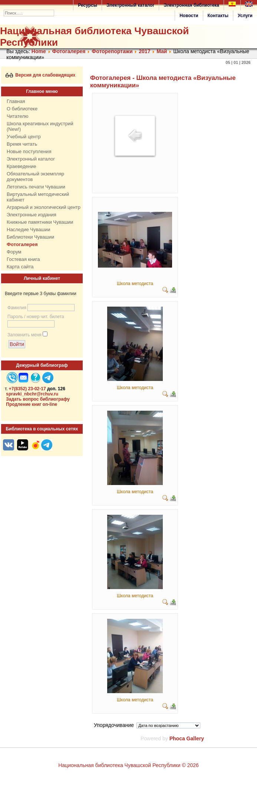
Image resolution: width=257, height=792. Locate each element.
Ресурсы (87, 5)
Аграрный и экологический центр (43, 207)
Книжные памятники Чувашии (40, 222)
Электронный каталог (130, 5)
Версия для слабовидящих (41, 75)
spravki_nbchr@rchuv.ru (32, 394)
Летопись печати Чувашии (36, 187)
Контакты (218, 15)
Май (161, 51)
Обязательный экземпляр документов (35, 176)
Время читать (22, 144)
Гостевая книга (23, 259)
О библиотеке (22, 108)
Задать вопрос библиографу (38, 399)
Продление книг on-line (31, 404)
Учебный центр (24, 136)
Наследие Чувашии (28, 229)
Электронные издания (31, 214)
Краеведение (21, 166)
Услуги (245, 15)
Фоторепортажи (112, 51)
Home (39, 51)
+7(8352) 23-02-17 (27, 388)
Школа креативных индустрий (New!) (40, 126)
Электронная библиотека (191, 5)
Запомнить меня (24, 334)
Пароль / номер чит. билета (35, 316)
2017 (144, 51)
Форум (14, 252)
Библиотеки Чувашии (30, 237)
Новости (188, 15)
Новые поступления (29, 151)
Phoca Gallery (186, 738)
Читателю (18, 116)
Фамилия (16, 307)
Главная (16, 101)
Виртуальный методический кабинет (38, 197)
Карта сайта (20, 266)
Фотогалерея (68, 51)
